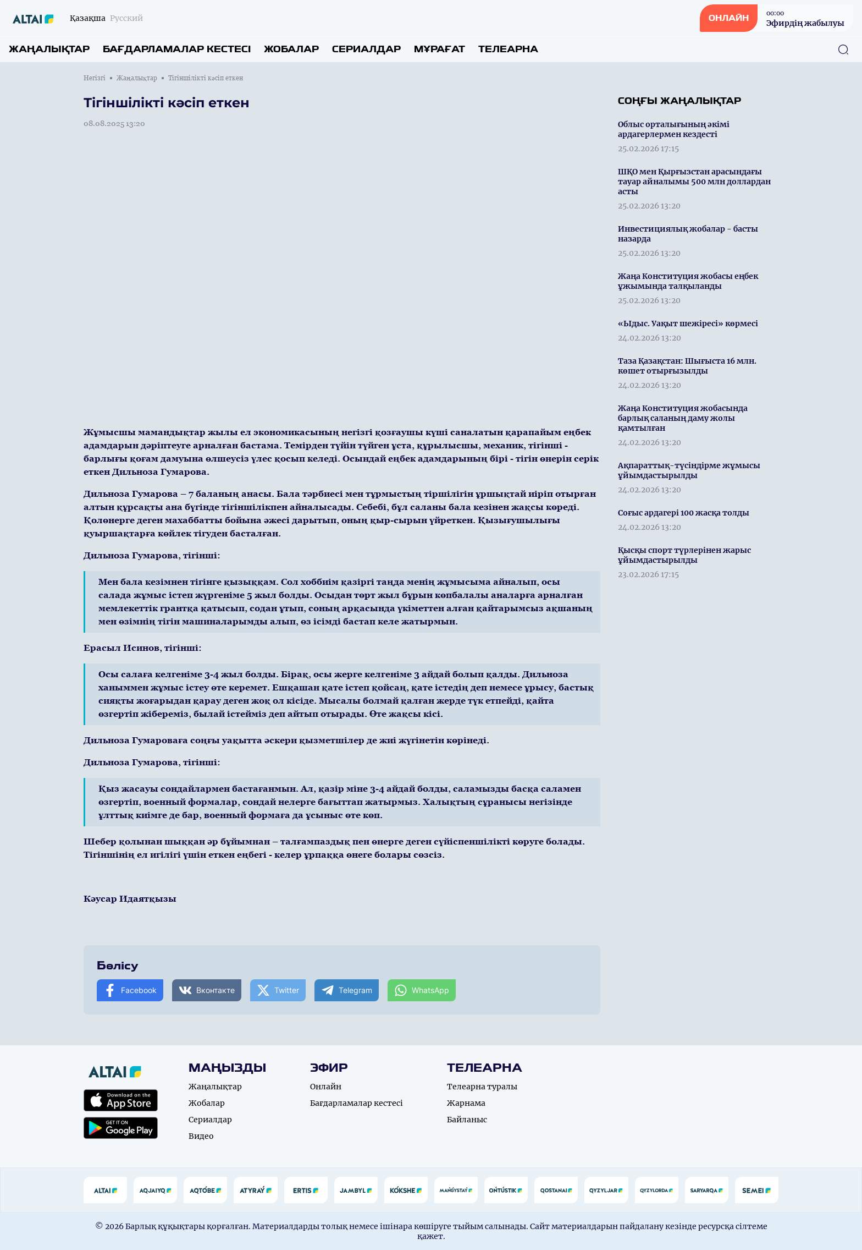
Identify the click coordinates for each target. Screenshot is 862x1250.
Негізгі (95, 78)
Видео (201, 1136)
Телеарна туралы (482, 1087)
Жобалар (291, 49)
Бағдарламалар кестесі (177, 49)
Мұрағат (439, 49)
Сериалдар (366, 49)
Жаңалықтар (49, 49)
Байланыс (467, 1120)
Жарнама (466, 1103)
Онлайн (325, 1087)
